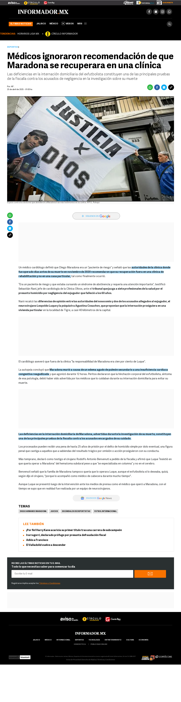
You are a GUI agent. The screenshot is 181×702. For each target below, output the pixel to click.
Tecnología (94, 640)
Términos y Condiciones (49, 583)
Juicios (54, 511)
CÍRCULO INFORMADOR (64, 34)
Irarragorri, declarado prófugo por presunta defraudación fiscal (66, 535)
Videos (68, 23)
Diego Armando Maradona (33, 511)
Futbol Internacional (105, 511)
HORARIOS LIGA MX (28, 34)
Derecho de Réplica (89, 660)
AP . (12, 87)
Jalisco (41, 24)
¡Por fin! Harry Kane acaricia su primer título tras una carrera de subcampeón (74, 530)
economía (143, 640)
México (54, 24)
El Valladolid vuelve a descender (46, 545)
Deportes (12, 47)
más (82, 24)
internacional (63, 640)
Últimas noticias (20, 24)
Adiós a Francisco (37, 540)
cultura (130, 640)
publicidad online (99, 644)
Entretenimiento (113, 640)
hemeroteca (80, 644)
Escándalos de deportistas (76, 511)
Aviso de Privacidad (73, 660)
